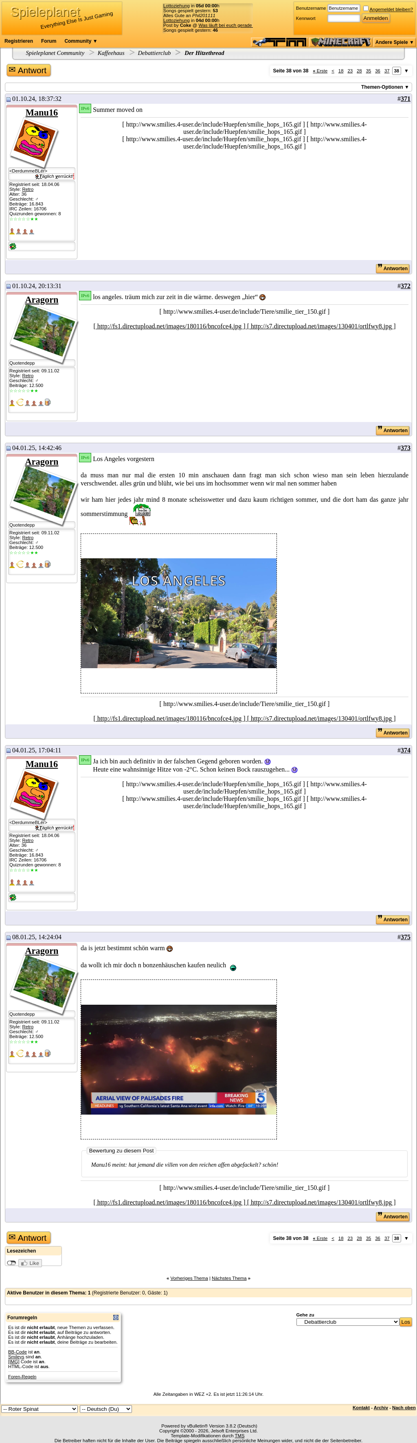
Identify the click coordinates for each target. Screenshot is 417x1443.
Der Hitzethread (203, 53)
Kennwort (306, 18)
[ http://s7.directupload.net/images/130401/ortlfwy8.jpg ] (321, 326)
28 (359, 70)
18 (341, 70)
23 (350, 70)
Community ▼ (80, 41)
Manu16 (42, 112)
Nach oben (404, 1407)
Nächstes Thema (229, 1278)
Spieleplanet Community (55, 53)
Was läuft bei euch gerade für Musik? (236, 25)
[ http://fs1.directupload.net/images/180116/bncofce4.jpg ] (170, 326)
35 (368, 70)
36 (377, 70)
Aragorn (41, 300)
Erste (320, 70)
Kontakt (361, 1407)
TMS (240, 1435)
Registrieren (18, 41)
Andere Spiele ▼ (394, 42)
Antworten (392, 268)
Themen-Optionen (382, 87)
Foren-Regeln (22, 1376)
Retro (27, 189)
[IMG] (14, 1361)
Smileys (16, 1356)
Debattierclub (154, 53)
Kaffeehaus (111, 53)
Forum (48, 41)
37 (387, 70)
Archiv (381, 1407)
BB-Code (17, 1351)
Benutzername (311, 8)
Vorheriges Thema (189, 1278)
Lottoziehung (176, 5)
